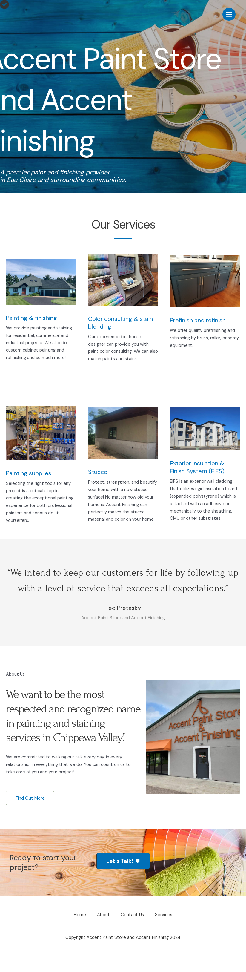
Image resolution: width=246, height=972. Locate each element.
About (102, 934)
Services (165, 934)
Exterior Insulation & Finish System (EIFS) (197, 467)
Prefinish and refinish (198, 320)
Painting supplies (28, 473)
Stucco (97, 472)
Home (78, 934)
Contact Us (132, 934)
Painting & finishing (31, 318)
